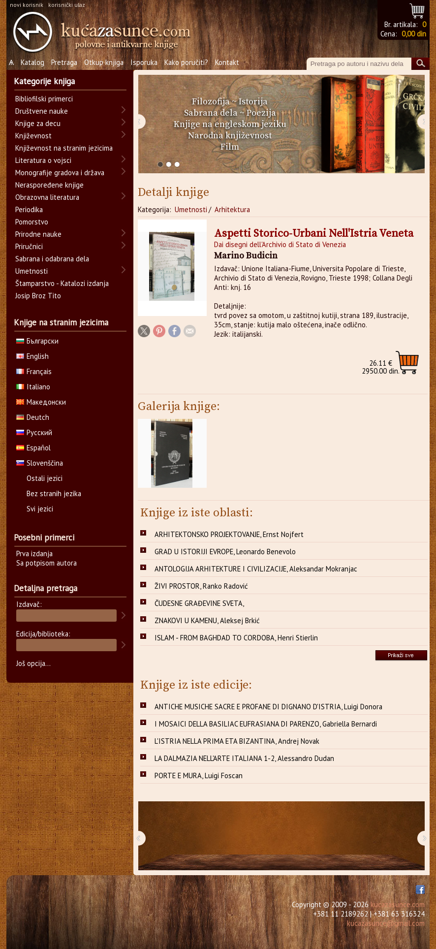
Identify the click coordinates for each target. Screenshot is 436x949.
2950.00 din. (381, 367)
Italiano (33, 386)
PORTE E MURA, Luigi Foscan (199, 775)
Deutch (32, 417)
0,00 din (414, 33)
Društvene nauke (41, 111)
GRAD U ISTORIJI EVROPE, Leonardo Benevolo (225, 551)
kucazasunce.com (398, 904)
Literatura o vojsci (43, 160)
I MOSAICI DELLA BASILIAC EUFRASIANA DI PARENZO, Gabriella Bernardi (266, 723)
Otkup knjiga (104, 62)
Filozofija (211, 101)
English (32, 356)
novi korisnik (26, 4)
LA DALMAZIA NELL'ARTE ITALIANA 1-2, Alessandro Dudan (244, 758)
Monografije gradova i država (59, 172)
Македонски (41, 402)
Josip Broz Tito (38, 295)
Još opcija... (33, 663)
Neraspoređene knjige (49, 185)
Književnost (33, 135)
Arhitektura (232, 209)
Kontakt (227, 62)
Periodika (29, 209)
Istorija (253, 101)
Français (34, 371)
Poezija (261, 113)
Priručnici (29, 246)
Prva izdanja (34, 553)
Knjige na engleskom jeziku (230, 124)
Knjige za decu (38, 123)
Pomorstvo (31, 221)
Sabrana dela (211, 113)
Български (37, 341)
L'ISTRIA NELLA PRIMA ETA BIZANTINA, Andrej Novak (237, 741)
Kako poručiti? (186, 62)
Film (229, 147)
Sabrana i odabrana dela (52, 258)
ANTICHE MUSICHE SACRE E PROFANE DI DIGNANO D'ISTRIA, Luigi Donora (268, 706)
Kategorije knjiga (44, 81)
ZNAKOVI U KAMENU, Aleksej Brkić (207, 620)
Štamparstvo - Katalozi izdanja (62, 283)
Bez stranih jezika (54, 493)
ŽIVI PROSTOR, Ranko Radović (201, 586)
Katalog (32, 62)
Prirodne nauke (38, 234)
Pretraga (64, 62)
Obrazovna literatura (47, 197)
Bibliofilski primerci (44, 98)
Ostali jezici (44, 478)
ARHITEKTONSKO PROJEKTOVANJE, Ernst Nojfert (229, 534)
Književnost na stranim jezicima (64, 148)
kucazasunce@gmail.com (386, 923)
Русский (34, 432)
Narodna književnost (230, 135)
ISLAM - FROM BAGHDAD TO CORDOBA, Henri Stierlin (236, 637)
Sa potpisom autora (46, 563)
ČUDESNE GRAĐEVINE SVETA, (199, 603)
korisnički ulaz (66, 4)
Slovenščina (39, 463)
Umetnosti (191, 209)
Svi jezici (40, 508)
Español (33, 447)
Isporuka (143, 62)
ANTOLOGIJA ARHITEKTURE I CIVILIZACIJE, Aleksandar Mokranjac (256, 568)
